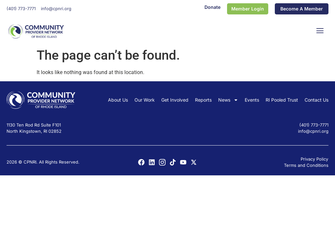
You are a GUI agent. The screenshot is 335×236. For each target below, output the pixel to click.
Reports (203, 100)
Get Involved (174, 100)
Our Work (144, 100)
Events (252, 100)
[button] (320, 31)
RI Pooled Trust (282, 100)
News (228, 100)
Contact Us (316, 100)
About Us (118, 100)
